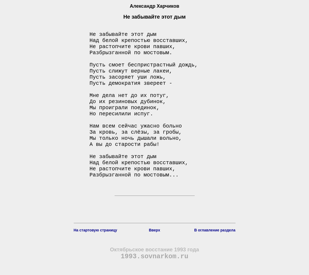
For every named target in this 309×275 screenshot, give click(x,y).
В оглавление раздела (214, 230)
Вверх (154, 230)
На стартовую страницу (95, 230)
